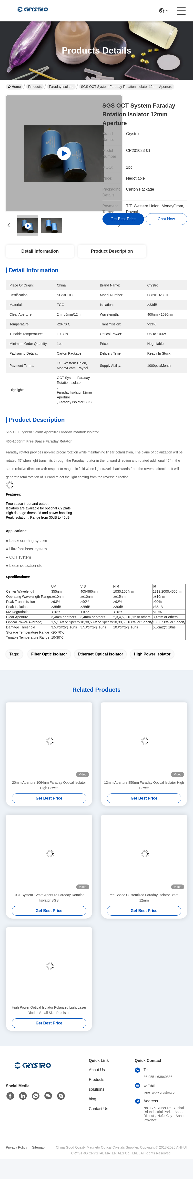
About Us (97, 1070)
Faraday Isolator (61, 87)
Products (34, 87)
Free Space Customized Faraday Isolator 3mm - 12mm (144, 897)
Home (14, 87)
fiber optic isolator (49, 654)
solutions (96, 1089)
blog (92, 1099)
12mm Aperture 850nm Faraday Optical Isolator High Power (144, 785)
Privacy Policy (16, 1147)
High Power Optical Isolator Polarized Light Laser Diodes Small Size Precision (49, 1010)
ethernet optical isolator (100, 654)
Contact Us (98, 1109)
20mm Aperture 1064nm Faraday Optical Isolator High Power (49, 785)
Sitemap (38, 1147)
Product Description (112, 251)
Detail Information (40, 251)
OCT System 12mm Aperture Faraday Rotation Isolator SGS (48, 897)
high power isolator (152, 654)
